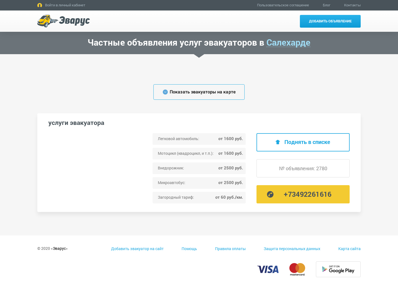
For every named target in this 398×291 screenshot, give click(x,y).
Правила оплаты (230, 248)
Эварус (59, 248)
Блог (326, 4)
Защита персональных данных (292, 248)
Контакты (352, 4)
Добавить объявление (330, 21)
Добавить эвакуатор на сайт (137, 248)
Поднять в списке (307, 141)
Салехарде (288, 42)
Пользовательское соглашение (283, 4)
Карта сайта (349, 248)
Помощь (189, 248)
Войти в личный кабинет (65, 4)
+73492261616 (307, 194)
